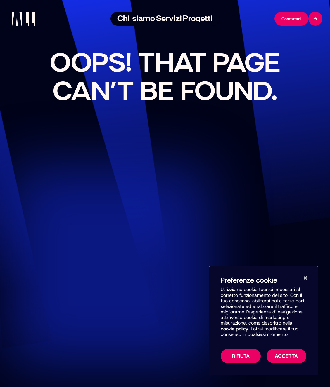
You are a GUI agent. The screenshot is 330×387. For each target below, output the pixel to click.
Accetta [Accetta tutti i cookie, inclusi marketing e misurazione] (286, 356)
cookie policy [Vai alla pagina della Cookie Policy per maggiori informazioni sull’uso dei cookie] (234, 330)
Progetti (190, 19)
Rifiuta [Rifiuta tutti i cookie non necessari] (241, 356)
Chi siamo (142, 19)
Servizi (167, 19)
